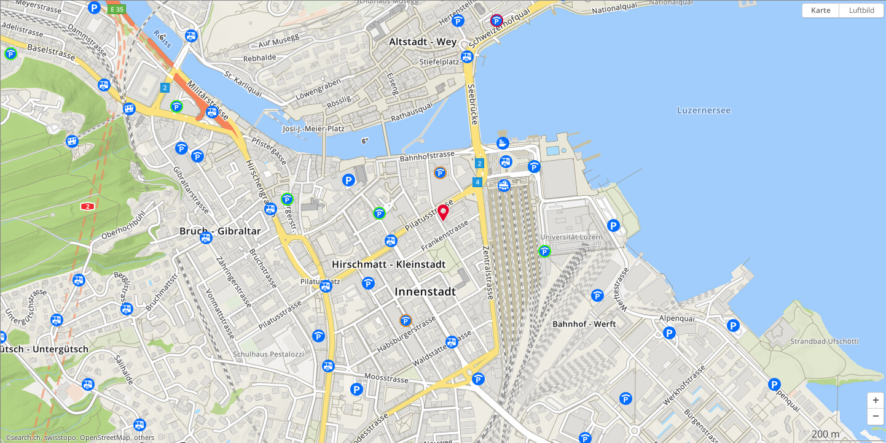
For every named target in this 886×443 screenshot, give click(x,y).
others (144, 437)
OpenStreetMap (105, 437)
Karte (821, 10)
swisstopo (60, 437)
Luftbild (861, 10)
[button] (876, 401)
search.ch (26, 437)
